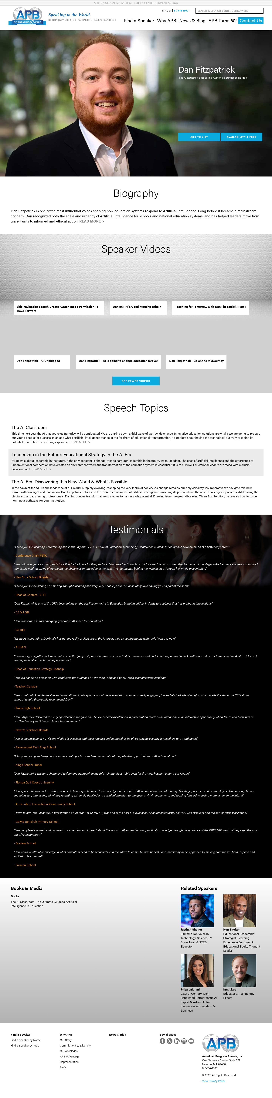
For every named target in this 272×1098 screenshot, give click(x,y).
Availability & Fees (241, 137)
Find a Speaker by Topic (25, 1045)
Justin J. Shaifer (191, 929)
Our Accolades (69, 1051)
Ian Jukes (229, 989)
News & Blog (192, 20)
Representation (69, 1062)
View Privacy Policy (213, 1081)
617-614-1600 (181, 10)
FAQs (63, 1067)
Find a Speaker (139, 20)
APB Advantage (69, 1056)
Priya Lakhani (190, 989)
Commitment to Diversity (75, 1045)
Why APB (166, 20)
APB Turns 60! (223, 20)
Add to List (199, 137)
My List (166, 10)
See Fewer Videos (136, 381)
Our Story (66, 1040)
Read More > (91, 221)
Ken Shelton (231, 929)
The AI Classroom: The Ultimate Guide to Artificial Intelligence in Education (44, 903)
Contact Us (251, 21)
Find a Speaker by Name (26, 1040)
